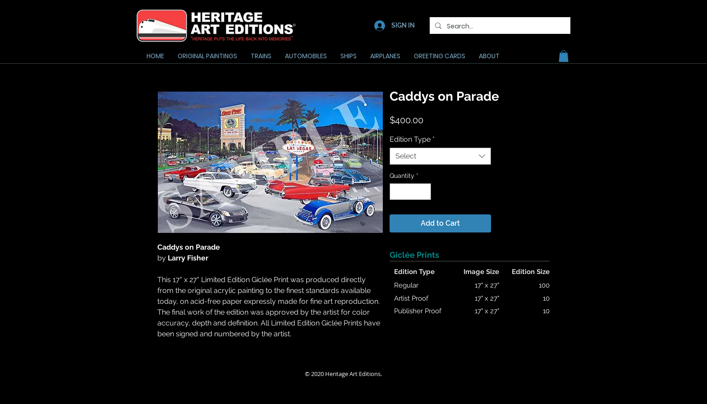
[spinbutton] (410, 192)
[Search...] (499, 26)
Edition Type (412, 139)
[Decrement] (396, 192)
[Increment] (424, 192)
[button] (564, 56)
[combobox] (440, 156)
